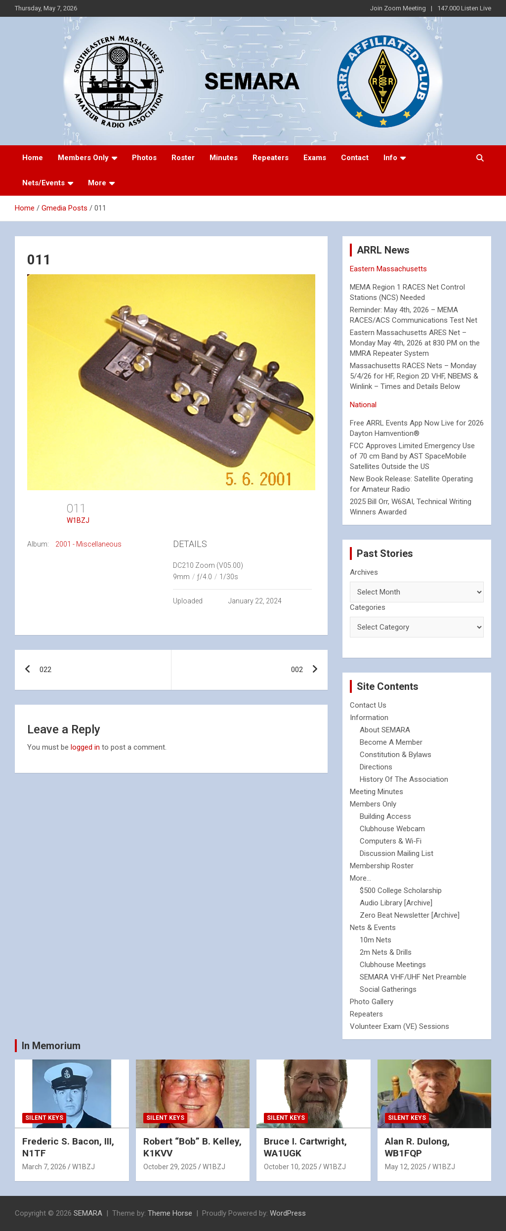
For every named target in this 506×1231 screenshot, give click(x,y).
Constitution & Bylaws (395, 754)
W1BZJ (78, 520)
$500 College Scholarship (401, 890)
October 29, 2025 (170, 1167)
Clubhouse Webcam (392, 828)
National (363, 404)
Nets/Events (43, 182)
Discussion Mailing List (396, 853)
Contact (355, 157)
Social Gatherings (388, 989)
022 (45, 669)
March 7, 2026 (44, 1167)
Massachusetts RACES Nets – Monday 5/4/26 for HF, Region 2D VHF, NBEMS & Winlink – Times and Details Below (414, 376)
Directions (376, 767)
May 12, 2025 (405, 1167)
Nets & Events (373, 927)
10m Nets (375, 939)
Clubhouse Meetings (393, 964)
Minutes (224, 157)
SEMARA (88, 1213)
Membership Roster (382, 865)
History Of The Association (404, 779)
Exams (314, 157)
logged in (85, 747)
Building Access (385, 816)
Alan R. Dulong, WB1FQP (417, 1147)
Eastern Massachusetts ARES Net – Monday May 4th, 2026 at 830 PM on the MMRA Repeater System (415, 343)
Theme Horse (170, 1213)
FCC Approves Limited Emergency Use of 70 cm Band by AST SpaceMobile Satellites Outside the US (412, 456)
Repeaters (271, 157)
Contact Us (368, 705)
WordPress (288, 1213)
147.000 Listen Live (464, 8)
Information (369, 717)
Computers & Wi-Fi (391, 841)
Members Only (83, 157)
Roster (183, 157)
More (97, 182)
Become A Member (391, 742)
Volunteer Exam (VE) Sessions (399, 1026)
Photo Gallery (371, 1001)
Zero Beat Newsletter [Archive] (410, 915)
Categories (367, 607)
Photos (144, 157)
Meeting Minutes (376, 791)
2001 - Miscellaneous (88, 544)
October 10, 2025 (290, 1167)
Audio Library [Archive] (396, 902)
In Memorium (51, 1046)
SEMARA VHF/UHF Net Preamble (413, 977)
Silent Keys (44, 1117)
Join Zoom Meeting (398, 8)
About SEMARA (385, 729)
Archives (364, 572)
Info (390, 157)
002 (297, 669)
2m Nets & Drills (386, 952)
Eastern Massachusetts (388, 268)
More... (360, 878)
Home (32, 157)
